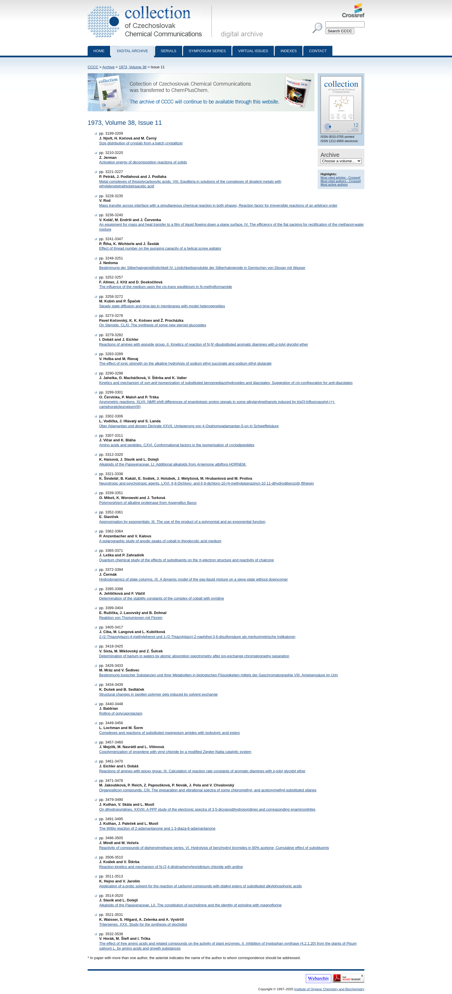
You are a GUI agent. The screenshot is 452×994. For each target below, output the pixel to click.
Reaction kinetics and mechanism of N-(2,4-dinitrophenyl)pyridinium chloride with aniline (171, 867)
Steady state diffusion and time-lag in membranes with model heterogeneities (162, 306)
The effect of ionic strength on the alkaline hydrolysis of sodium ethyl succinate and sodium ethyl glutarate (185, 363)
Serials (168, 51)
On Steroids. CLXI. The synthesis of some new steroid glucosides (152, 325)
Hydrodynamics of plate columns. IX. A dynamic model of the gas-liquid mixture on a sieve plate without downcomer (193, 579)
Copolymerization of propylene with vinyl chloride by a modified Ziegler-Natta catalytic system (175, 752)
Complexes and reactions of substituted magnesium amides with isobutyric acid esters (169, 733)
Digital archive (132, 51)
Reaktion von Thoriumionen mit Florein (131, 617)
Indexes (288, 51)
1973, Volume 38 (132, 67)
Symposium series (207, 51)
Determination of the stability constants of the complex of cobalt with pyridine (161, 598)
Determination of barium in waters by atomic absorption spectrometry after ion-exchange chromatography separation (194, 656)
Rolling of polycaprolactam (120, 713)
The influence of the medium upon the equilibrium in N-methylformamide (165, 287)
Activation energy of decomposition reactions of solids (143, 162)
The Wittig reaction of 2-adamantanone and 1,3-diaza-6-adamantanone (157, 828)
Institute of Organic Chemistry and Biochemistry (329, 989)
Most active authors (334, 184)
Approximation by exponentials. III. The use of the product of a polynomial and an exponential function (182, 521)
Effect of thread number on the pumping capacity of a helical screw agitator (160, 248)
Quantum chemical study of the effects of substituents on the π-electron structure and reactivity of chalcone (186, 560)
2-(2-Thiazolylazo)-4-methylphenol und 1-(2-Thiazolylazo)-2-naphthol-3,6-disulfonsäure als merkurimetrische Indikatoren (197, 637)
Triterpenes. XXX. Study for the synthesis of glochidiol (143, 924)
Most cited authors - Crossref (341, 181)
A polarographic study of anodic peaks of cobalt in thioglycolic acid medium (160, 541)
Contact (318, 51)
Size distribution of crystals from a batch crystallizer (141, 143)
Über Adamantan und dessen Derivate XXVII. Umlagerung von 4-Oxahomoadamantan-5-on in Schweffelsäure (189, 426)
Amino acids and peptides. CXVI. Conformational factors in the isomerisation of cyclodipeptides (176, 445)
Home (98, 51)
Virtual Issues (253, 51)
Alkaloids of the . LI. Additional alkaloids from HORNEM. (172, 464)
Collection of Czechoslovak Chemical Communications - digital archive (151, 5)
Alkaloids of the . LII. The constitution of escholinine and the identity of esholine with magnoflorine (190, 905)
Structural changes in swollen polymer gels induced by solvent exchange (158, 694)
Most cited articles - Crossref (340, 177)
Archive (108, 67)
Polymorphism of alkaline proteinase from (148, 502)
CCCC (93, 67)
